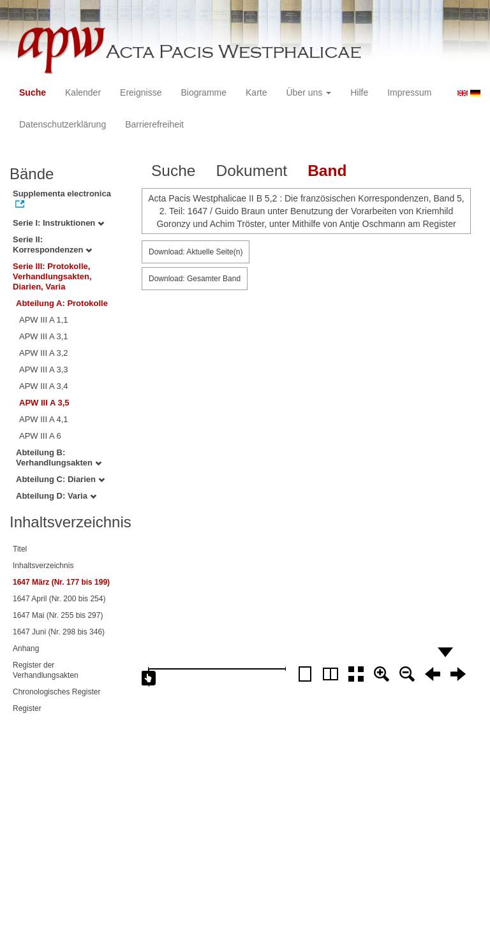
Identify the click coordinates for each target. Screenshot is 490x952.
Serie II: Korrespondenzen (52, 244)
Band (327, 170)
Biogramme (203, 92)
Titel (20, 549)
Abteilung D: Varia (56, 496)
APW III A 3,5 (44, 402)
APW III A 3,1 (43, 336)
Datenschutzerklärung (62, 124)
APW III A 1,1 (43, 320)
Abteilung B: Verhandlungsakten (58, 457)
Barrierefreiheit (154, 124)
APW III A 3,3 (43, 369)
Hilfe (359, 92)
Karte (256, 92)
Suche (32, 92)
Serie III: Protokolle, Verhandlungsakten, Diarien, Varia (52, 276)
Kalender (83, 92)
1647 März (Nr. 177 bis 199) (61, 582)
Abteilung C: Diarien (60, 479)
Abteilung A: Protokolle (62, 303)
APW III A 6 (40, 436)
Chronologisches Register (56, 691)
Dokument (251, 170)
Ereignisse (140, 92)
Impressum (409, 92)
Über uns (309, 92)
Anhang (26, 648)
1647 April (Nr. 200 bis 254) (59, 598)
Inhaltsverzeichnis (43, 565)
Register (27, 708)
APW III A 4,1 (43, 419)
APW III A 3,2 (43, 353)
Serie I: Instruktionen (58, 223)
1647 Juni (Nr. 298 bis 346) (59, 631)
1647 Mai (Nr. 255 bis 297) (58, 615)
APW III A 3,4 (43, 386)
